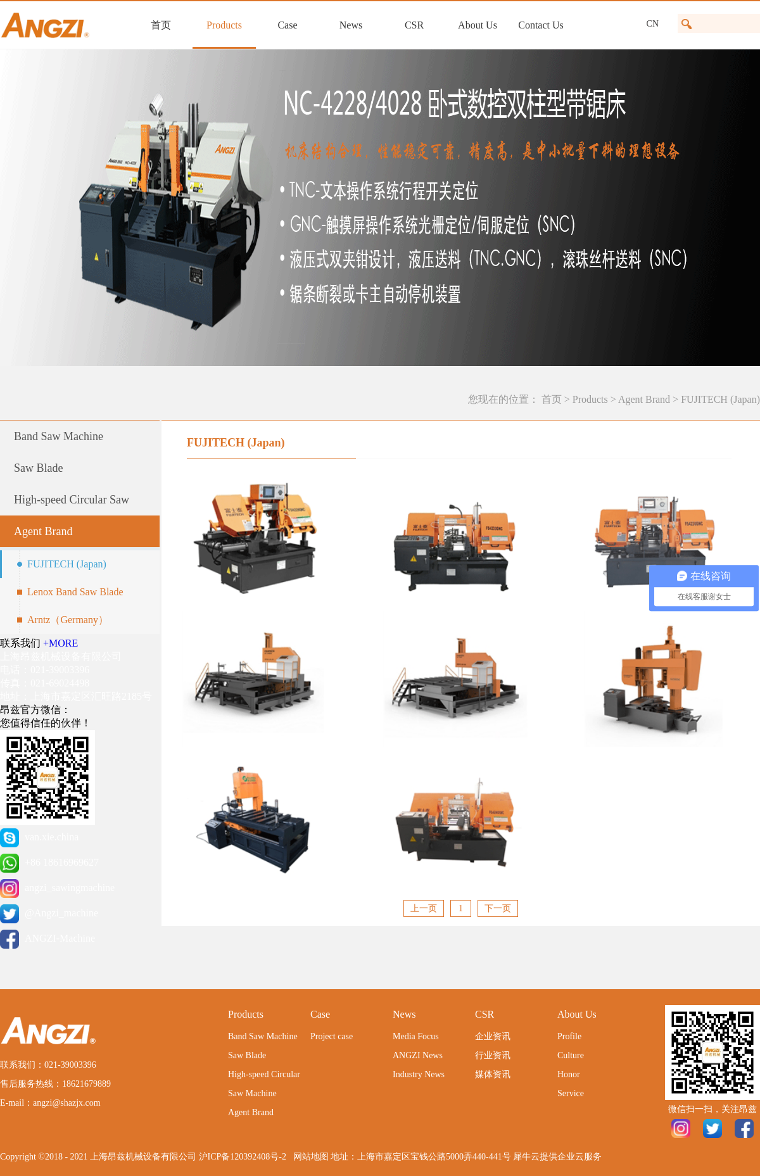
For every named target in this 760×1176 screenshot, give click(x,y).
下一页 (497, 908)
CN (653, 23)
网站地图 (309, 1156)
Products (590, 399)
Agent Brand (644, 399)
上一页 (423, 908)
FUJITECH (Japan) (720, 399)
